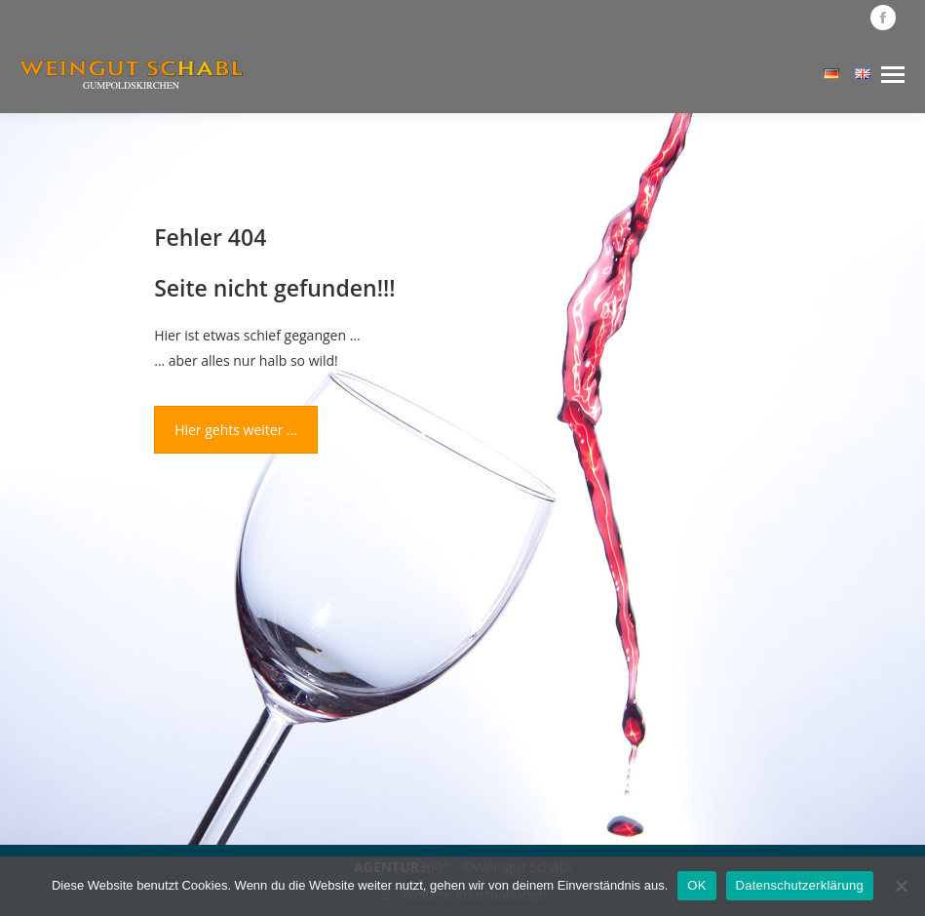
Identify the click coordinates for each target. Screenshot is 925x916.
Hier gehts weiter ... (235, 429)
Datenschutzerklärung (800, 885)
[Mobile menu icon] (893, 74)
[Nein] (900, 886)
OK (696, 885)
